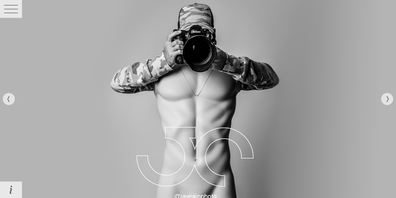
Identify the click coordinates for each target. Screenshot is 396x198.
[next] (387, 99)
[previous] (9, 99)
